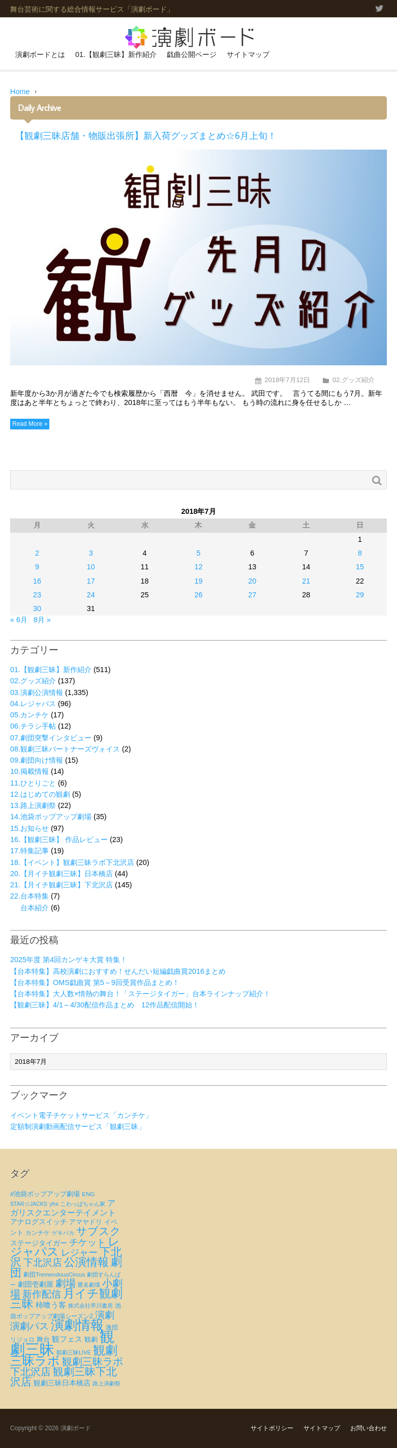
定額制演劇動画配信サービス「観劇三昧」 (77, 1126)
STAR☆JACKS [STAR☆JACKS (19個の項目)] (28, 1204)
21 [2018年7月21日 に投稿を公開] (306, 581)
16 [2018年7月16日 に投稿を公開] (37, 581)
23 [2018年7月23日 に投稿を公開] (37, 595)
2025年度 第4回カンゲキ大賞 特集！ (68, 959)
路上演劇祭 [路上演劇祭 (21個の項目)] (106, 1383)
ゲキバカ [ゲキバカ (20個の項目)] (63, 1233)
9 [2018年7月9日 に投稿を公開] (37, 567)
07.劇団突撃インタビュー (50, 738)
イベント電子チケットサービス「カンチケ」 (81, 1115)
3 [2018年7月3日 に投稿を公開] (91, 553)
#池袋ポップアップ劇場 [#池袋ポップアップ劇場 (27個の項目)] (45, 1194)
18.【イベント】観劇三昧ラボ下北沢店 (72, 862)
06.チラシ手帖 (33, 726)
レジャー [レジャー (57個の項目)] (79, 1253)
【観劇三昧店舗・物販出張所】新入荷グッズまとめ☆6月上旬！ (146, 135)
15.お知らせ (29, 828)
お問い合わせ (368, 1428)
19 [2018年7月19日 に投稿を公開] (198, 581)
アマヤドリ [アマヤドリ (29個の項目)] (85, 1222)
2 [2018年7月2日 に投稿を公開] (37, 553)
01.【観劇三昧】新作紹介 (116, 54)
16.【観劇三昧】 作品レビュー (59, 839)
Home (19, 92)
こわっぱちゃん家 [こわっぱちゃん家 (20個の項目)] (82, 1204)
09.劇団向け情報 (36, 760)
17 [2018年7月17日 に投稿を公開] (91, 581)
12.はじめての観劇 (40, 794)
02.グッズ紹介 (353, 380)
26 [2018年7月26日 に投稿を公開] (198, 595)
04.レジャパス (33, 704)
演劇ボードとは (40, 54)
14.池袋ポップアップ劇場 (50, 817)
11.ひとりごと (33, 783)
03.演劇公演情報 (36, 692)
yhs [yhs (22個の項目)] (53, 1204)
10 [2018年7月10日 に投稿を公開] (91, 567)
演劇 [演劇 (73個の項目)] (104, 1315)
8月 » (42, 620)
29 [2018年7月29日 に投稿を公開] (360, 595)
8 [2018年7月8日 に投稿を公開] (360, 553)
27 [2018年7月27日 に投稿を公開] (252, 595)
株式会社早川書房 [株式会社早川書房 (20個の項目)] (90, 1305)
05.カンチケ (29, 715)
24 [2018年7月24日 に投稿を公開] (91, 595)
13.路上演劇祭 (33, 805)
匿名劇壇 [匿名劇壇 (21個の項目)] (89, 1285)
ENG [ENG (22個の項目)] (88, 1194)
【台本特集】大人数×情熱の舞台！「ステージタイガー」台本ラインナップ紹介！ (140, 994)
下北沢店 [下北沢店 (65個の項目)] (42, 1262)
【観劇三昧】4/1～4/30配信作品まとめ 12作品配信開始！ (104, 1005)
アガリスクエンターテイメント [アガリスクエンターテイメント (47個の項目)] (63, 1207)
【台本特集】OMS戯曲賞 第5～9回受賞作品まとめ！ (94, 982)
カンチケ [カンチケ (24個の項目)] (37, 1232)
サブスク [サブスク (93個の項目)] (98, 1231)
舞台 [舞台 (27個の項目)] (43, 1339)
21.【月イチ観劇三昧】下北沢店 (61, 885)
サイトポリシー (272, 1428)
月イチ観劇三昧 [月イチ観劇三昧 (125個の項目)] (66, 1298)
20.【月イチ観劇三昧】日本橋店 (61, 874)
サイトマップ (248, 54)
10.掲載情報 (29, 771)
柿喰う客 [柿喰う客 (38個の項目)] (51, 1304)
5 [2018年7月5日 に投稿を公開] (198, 553)
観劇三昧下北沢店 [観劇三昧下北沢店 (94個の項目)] (63, 1376)
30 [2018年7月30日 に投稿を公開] (37, 608)
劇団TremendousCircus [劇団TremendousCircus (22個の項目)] (54, 1274)
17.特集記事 (29, 851)
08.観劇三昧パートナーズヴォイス (65, 749)
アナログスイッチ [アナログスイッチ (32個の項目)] (38, 1222)
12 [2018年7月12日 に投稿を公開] (198, 567)
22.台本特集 (29, 896)
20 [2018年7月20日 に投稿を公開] (252, 581)
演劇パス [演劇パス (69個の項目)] (29, 1326)
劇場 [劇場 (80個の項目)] (65, 1283)
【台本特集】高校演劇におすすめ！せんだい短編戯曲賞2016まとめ (118, 971)
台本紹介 (34, 908)
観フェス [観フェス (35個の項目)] (67, 1339)
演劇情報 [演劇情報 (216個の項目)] (77, 1325)
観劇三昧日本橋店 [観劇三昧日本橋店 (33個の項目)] (62, 1383)
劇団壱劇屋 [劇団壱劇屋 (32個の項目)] (35, 1284)
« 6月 (18, 620)
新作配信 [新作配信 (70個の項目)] (41, 1294)
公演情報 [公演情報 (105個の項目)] (86, 1262)
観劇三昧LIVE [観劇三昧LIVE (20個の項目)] (73, 1352)
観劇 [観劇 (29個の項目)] (91, 1339)
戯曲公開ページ (192, 54)
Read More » (29, 423)
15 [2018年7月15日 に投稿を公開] (360, 567)
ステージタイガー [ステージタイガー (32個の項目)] (38, 1243)
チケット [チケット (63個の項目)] (87, 1242)
